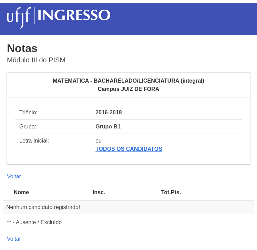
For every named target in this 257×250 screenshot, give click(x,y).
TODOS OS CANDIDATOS (128, 149)
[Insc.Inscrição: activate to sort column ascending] (123, 192)
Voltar (14, 176)
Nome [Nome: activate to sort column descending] (21, 192)
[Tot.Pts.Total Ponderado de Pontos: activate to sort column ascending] (206, 192)
